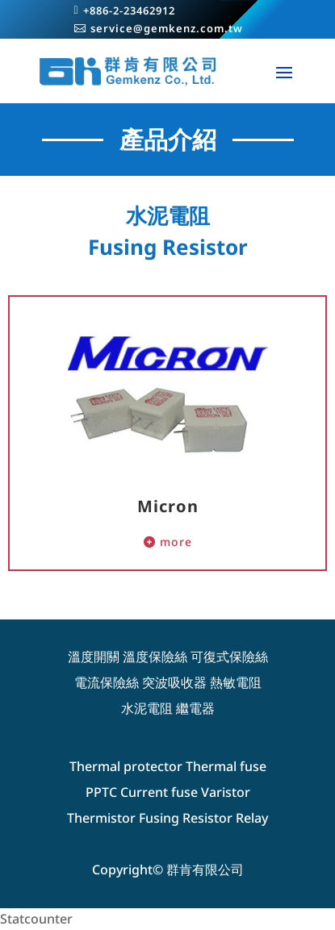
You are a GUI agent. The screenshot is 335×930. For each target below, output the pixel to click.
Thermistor (101, 818)
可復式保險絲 (229, 656)
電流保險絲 (106, 682)
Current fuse (159, 792)
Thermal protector (125, 766)
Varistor (225, 792)
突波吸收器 (174, 682)
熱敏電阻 (236, 682)
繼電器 (195, 708)
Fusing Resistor (185, 818)
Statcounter (36, 919)
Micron (168, 506)
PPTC (101, 792)
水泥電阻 (147, 708)
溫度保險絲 (155, 656)
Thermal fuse (226, 766)
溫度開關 (93, 656)
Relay (252, 818)
